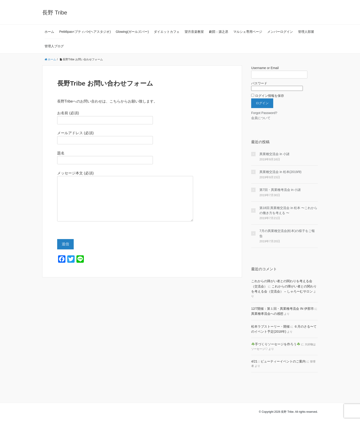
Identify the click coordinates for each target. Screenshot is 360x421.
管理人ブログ (54, 46)
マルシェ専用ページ (247, 31)
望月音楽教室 (194, 31)
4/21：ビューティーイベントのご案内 (278, 361)
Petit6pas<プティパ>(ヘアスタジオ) (85, 31)
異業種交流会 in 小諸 (274, 154)
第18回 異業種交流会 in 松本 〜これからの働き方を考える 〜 (288, 210)
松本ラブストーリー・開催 (270, 326)
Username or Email (265, 68)
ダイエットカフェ (167, 31)
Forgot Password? (264, 113)
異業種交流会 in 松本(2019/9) (280, 172)
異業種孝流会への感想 (267, 313)
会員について (260, 118)
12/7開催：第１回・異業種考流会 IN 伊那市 (282, 308)
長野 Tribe (54, 12)
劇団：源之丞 (218, 31)
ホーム (49, 31)
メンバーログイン (280, 31)
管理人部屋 (306, 31)
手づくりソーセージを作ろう (275, 344)
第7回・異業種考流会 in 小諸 (280, 190)
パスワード (259, 83)
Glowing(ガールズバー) (132, 31)
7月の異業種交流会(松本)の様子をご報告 (287, 233)
